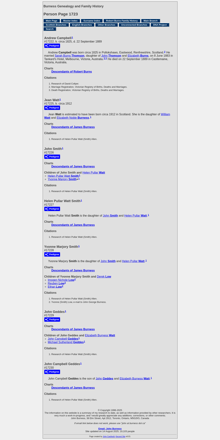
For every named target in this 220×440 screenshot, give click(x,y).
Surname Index (91, 20)
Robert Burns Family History (122, 20)
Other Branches (106, 24)
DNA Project (160, 24)
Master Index (70, 20)
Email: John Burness (110, 428)
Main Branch (151, 20)
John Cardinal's (109, 436)
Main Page (51, 20)
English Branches (82, 24)
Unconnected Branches (134, 24)
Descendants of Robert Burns (71, 71)
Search (50, 29)
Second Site (120, 436)
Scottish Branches (56, 24)
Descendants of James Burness (73, 127)
